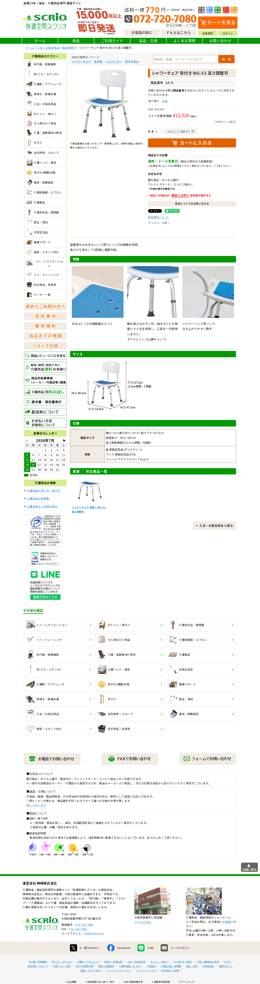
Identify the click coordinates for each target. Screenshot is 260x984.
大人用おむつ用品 (183, 961)
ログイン (228, 33)
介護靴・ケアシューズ (88, 961)
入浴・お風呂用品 (48, 48)
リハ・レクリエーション (118, 970)
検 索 (226, 59)
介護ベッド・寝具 (62, 966)
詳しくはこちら (36, 805)
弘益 (165, 101)
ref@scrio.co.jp (94, 933)
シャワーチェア (81, 61)
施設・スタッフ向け (91, 970)
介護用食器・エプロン (130, 966)
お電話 (226, 922)
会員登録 (207, 33)
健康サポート (226, 966)
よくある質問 (184, 40)
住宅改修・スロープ (38, 966)
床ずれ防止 (132, 61)
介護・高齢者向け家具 (208, 961)
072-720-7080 (84, 924)
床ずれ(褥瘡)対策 (84, 966)
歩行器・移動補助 (38, 961)
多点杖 (98, 61)
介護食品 (151, 966)
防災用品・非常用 (170, 970)
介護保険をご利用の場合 (42, 506)
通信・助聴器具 (106, 966)
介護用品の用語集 (38, 498)
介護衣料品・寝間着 (171, 966)
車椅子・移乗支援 (113, 961)
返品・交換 (148, 40)
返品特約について (158, 217)
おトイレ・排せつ (159, 961)
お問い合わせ (220, 40)
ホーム (40, 40)
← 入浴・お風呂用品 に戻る (214, 525)
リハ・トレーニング (146, 970)
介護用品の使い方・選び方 (43, 490)
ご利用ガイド (112, 40)
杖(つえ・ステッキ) (62, 961)
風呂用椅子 (69, 48)
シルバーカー (113, 61)
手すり (227, 961)
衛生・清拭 (192, 966)
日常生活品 (208, 966)
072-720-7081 (78, 929)
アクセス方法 (142, 922)
